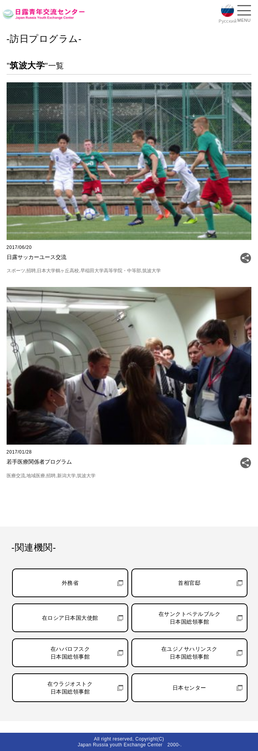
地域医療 (35, 475)
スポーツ (16, 270)
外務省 (70, 583)
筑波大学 (151, 270)
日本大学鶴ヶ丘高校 (58, 270)
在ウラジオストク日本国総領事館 (69, 688)
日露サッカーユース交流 (36, 257)
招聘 (31, 270)
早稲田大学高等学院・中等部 (110, 270)
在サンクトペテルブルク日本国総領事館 (190, 618)
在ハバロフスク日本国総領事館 (70, 653)
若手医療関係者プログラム (39, 462)
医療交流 (16, 475)
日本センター (189, 688)
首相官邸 (189, 583)
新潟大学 (66, 475)
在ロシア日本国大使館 (70, 618)
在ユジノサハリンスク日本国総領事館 (189, 653)
